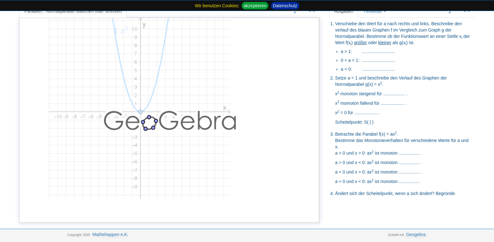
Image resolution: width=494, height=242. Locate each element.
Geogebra (416, 234)
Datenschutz (285, 5)
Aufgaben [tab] (343, 11)
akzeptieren (255, 5)
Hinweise (375, 11)
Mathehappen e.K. (110, 234)
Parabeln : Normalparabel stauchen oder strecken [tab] (73, 11)
